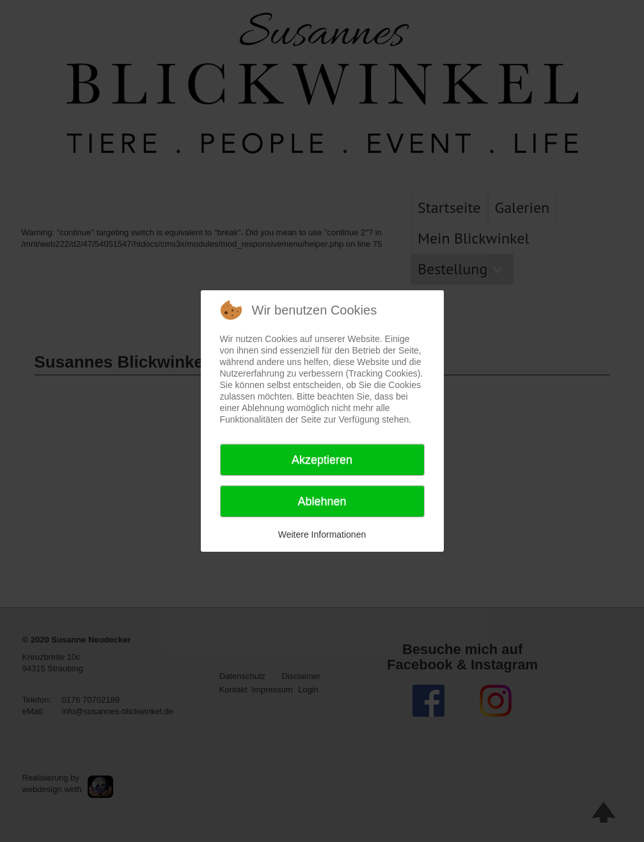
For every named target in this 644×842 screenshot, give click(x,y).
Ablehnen (321, 501)
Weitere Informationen (322, 534)
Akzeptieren (322, 459)
